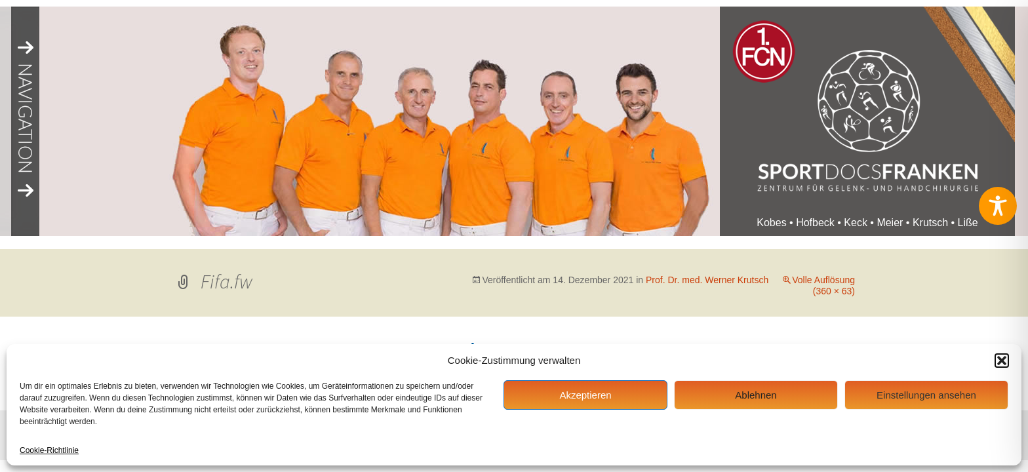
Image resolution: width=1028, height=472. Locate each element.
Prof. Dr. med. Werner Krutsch (707, 280)
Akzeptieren (585, 395)
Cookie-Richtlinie (49, 450)
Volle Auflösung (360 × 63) (823, 285)
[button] (1001, 360)
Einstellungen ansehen (926, 395)
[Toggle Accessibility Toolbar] (998, 206)
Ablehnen (755, 395)
